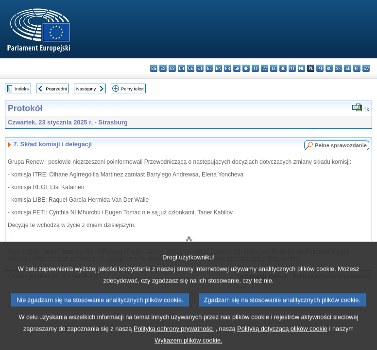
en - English (218, 68)
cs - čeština (172, 68)
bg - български (153, 68)
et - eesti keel (200, 68)
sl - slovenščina (347, 68)
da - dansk (181, 68)
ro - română (329, 68)
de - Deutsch (190, 68)
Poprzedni (56, 88)
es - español (163, 68)
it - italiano (255, 68)
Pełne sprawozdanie (341, 145)
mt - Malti (292, 68)
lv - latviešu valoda (264, 68)
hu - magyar (283, 68)
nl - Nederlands (301, 68)
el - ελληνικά (209, 68)
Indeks (22, 88)
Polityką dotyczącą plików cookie (282, 335)
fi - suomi (356, 68)
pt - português (320, 68)
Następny (86, 88)
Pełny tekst (132, 88)
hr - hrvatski (246, 68)
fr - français (227, 68)
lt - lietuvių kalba (273, 68)
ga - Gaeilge (236, 68)
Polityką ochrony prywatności (174, 335)
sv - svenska (366, 68)
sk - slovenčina (338, 68)
